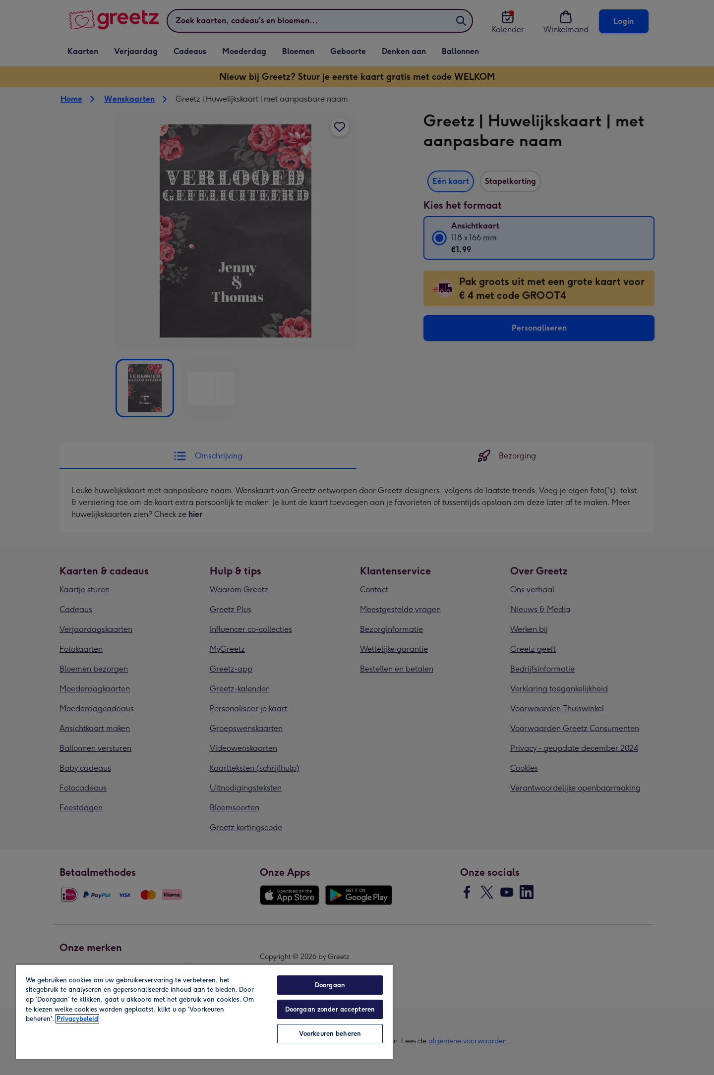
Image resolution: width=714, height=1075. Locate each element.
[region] (204, 1011)
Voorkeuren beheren (330, 1033)
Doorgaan (330, 985)
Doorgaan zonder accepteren (330, 1009)
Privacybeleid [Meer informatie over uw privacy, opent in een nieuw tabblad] (77, 1018)
